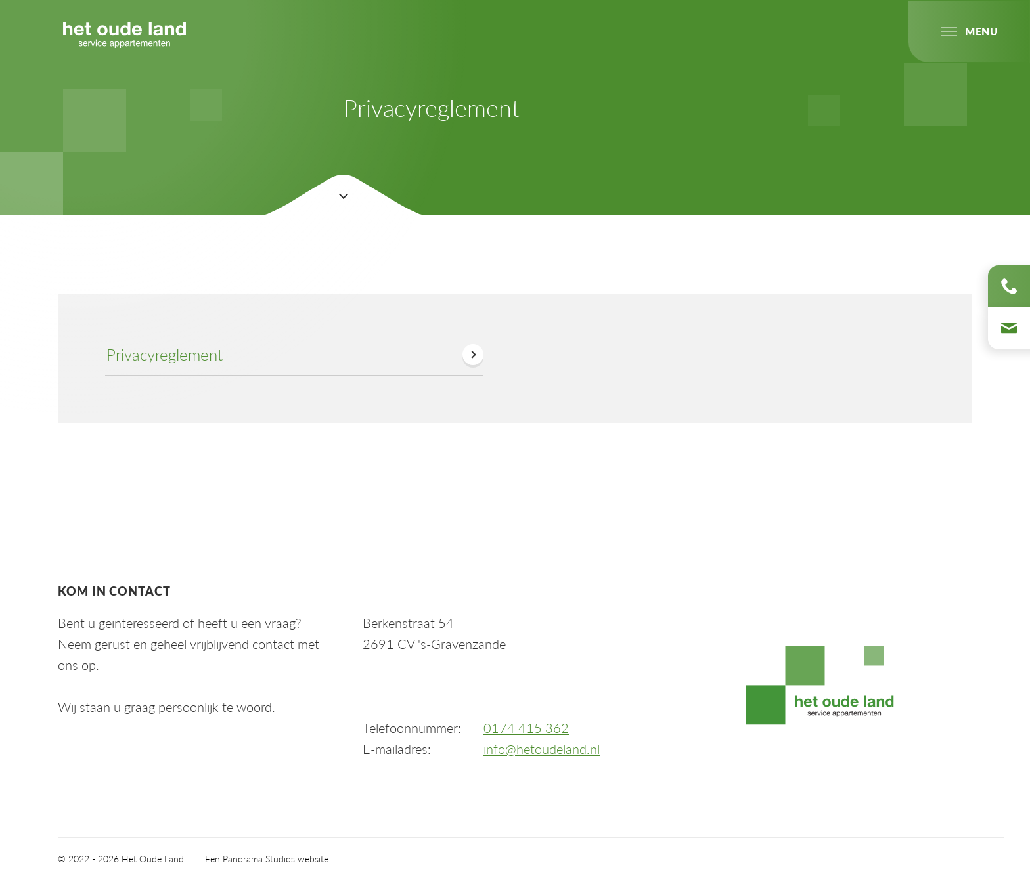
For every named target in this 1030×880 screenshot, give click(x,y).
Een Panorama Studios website (266, 858)
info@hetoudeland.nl (541, 749)
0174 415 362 (526, 728)
